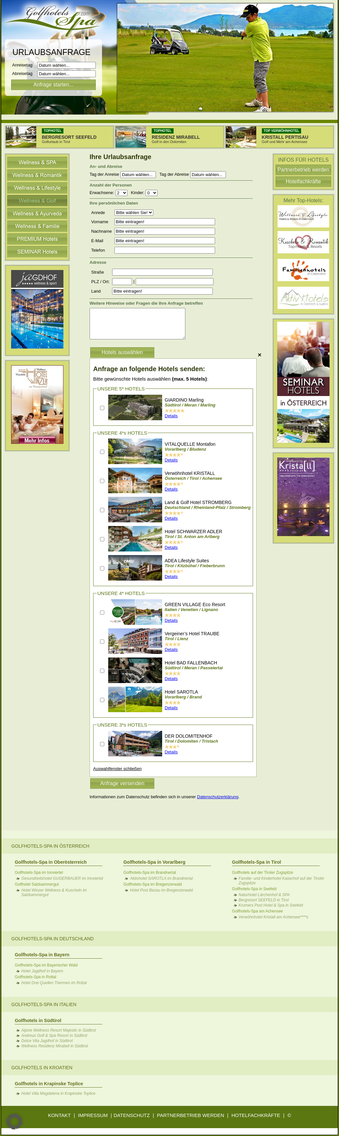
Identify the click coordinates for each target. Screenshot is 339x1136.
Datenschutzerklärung (217, 796)
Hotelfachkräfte (303, 181)
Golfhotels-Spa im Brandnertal (149, 872)
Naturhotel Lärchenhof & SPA (264, 895)
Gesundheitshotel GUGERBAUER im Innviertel (62, 878)
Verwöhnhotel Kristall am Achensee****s (273, 917)
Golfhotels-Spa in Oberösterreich (51, 862)
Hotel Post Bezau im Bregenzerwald (161, 890)
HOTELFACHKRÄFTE (255, 1115)
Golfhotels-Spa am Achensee (257, 911)
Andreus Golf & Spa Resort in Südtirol (54, 1035)
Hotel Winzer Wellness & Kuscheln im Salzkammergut (54, 892)
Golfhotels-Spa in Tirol (256, 862)
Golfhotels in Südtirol (38, 1020)
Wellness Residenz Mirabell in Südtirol (54, 1046)
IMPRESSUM (93, 1115)
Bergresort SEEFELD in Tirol (264, 900)
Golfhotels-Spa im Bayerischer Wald (46, 965)
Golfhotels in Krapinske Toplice (49, 1083)
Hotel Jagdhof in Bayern (42, 971)
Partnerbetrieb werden (303, 169)
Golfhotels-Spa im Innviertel (39, 872)
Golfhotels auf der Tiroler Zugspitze (262, 872)
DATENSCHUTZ (132, 1115)
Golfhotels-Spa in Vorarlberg (154, 862)
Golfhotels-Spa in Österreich (50, 846)
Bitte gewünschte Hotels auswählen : (150, 379)
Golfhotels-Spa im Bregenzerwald (152, 884)
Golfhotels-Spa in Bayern (42, 954)
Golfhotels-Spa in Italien (43, 1004)
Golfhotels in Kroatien (41, 1067)
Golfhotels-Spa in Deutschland (52, 938)
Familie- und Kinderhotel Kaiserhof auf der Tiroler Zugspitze (281, 880)
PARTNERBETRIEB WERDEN (190, 1115)
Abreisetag (24, 73)
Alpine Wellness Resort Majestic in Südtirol (58, 1030)
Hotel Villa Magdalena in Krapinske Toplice (58, 1093)
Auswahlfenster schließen (117, 768)
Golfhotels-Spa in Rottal (35, 977)
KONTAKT (59, 1115)
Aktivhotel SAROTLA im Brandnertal (161, 878)
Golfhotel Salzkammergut (37, 884)
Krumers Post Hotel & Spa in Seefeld (271, 905)
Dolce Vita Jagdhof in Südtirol (47, 1040)
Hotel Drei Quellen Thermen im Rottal (54, 983)
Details (171, 415)
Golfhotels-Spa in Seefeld (254, 889)
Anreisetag (24, 65)
